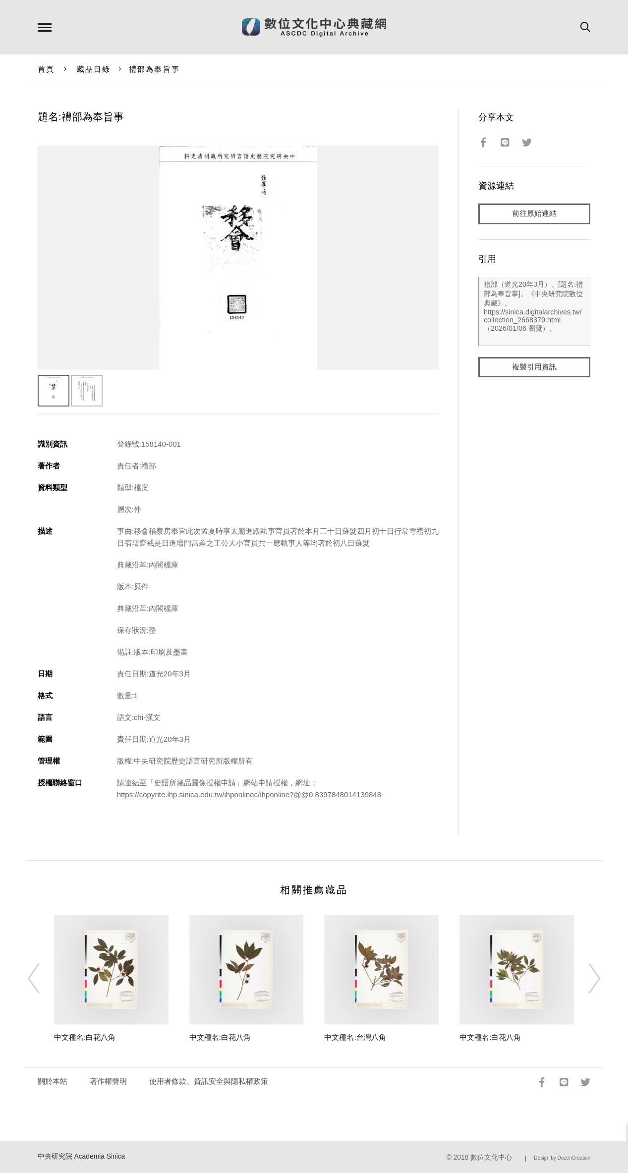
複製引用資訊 (534, 367)
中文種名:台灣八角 (355, 1037)
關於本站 (52, 1081)
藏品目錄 (94, 69)
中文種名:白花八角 (84, 1037)
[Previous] (42, 978)
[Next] (585, 978)
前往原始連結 (534, 213)
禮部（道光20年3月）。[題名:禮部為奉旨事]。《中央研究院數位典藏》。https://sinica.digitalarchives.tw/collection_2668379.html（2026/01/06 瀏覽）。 (534, 311)
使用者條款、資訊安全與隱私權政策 (208, 1081)
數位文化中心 (491, 1157)
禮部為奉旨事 (154, 69)
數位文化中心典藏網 (314, 27)
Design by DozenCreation (562, 1158)
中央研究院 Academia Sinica (81, 1156)
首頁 (46, 69)
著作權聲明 (108, 1081)
